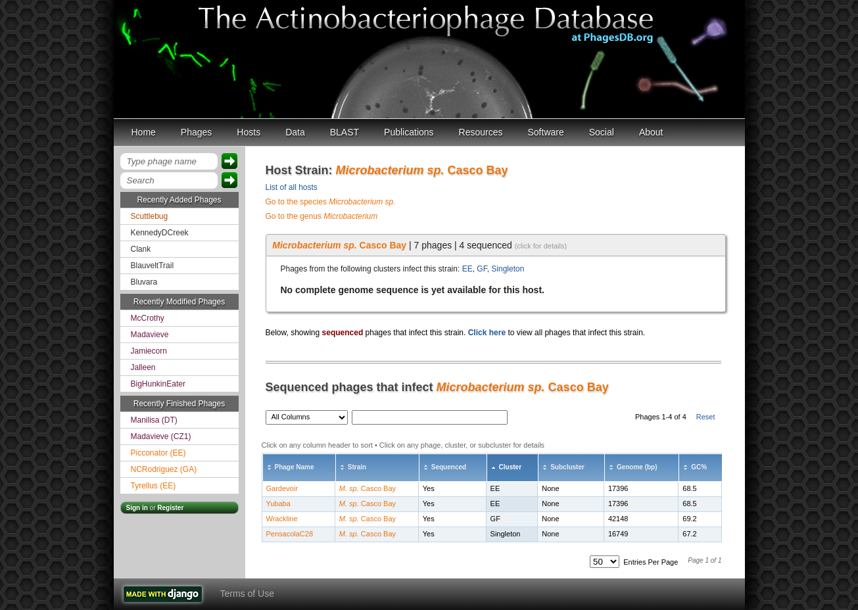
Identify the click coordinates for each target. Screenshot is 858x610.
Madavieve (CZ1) (161, 436)
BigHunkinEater (158, 383)
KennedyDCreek (160, 232)
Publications (409, 132)
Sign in (137, 507)
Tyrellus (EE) (153, 485)
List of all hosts (292, 187)
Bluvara (144, 282)
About (651, 132)
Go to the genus (322, 216)
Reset (705, 417)
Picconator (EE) (158, 453)
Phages (196, 132)
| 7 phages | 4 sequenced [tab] (419, 245)
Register (170, 507)
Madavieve (150, 334)
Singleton (507, 268)
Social (601, 132)
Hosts (248, 132)
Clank (141, 249)
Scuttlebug (149, 216)
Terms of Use (247, 593)
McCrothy (147, 318)
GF (482, 268)
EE (467, 268)
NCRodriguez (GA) (164, 469)
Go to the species (331, 201)
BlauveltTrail (152, 265)
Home (143, 132)
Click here (487, 332)
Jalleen (143, 367)
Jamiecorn (149, 351)
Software (546, 132)
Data (295, 132)
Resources (481, 132)
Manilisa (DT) (154, 420)
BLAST (344, 132)
